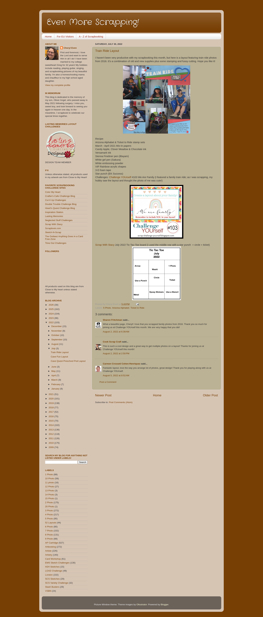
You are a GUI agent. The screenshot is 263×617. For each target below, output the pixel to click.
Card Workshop (53, 559)
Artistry (48, 555)
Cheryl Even (70, 48)
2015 (51, 420)
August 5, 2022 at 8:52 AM (116, 375)
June (54, 366)
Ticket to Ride (137, 308)
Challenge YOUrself (120, 177)
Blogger (164, 604)
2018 (51, 407)
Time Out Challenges (55, 243)
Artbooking (50, 547)
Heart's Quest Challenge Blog (60, 208)
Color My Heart (52, 192)
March (54, 380)
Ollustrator (142, 604)
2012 (51, 434)
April (54, 375)
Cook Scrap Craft (112, 341)
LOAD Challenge (53, 571)
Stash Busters (52, 587)
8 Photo (49, 534)
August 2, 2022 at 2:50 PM (116, 353)
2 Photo (49, 502)
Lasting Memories (54, 216)
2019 (51, 403)
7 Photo (49, 530)
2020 (51, 398)
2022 (51, 322)
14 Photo (49, 494)
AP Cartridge (51, 542)
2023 (51, 318)
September (57, 339)
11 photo (49, 482)
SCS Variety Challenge (56, 583)
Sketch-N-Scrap (53, 232)
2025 (51, 309)
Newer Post (103, 395)
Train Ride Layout (107, 51)
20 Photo (49, 506)
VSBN (48, 591)
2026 (51, 305)
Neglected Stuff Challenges (58, 220)
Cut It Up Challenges (55, 200)
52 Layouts (50, 522)
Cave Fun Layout (59, 356)
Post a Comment (107, 382)
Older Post (210, 395)
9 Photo (49, 538)
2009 (51, 447)
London (49, 575)
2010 (51, 443)
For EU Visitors (65, 36)
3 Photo (49, 510)
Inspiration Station (54, 212)
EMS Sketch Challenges (57, 562)
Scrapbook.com (53, 228)
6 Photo (49, 526)
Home (48, 36)
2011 (51, 438)
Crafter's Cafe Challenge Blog (60, 196)
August (55, 344)
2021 (51, 394)
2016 (51, 416)
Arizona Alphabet (120, 308)
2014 (51, 425)
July (53, 348)
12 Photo (49, 486)
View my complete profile (57, 85)
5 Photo (107, 308)
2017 (51, 412)
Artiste (48, 551)
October (55, 335)
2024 (51, 313)
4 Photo (49, 514)
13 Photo (49, 490)
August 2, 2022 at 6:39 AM (116, 331)
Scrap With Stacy (104, 244)
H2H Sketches (52, 566)
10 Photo (49, 478)
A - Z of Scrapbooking (91, 36)
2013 (51, 429)
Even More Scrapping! (93, 22)
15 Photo (49, 498)
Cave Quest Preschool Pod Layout (68, 361)
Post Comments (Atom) (121, 402)
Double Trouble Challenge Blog (60, 204)
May (53, 371)
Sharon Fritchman (112, 320)
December (56, 326)
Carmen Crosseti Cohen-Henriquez (121, 363)
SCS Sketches (52, 579)
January (55, 388)
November (56, 331)
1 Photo (49, 474)
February (56, 384)
